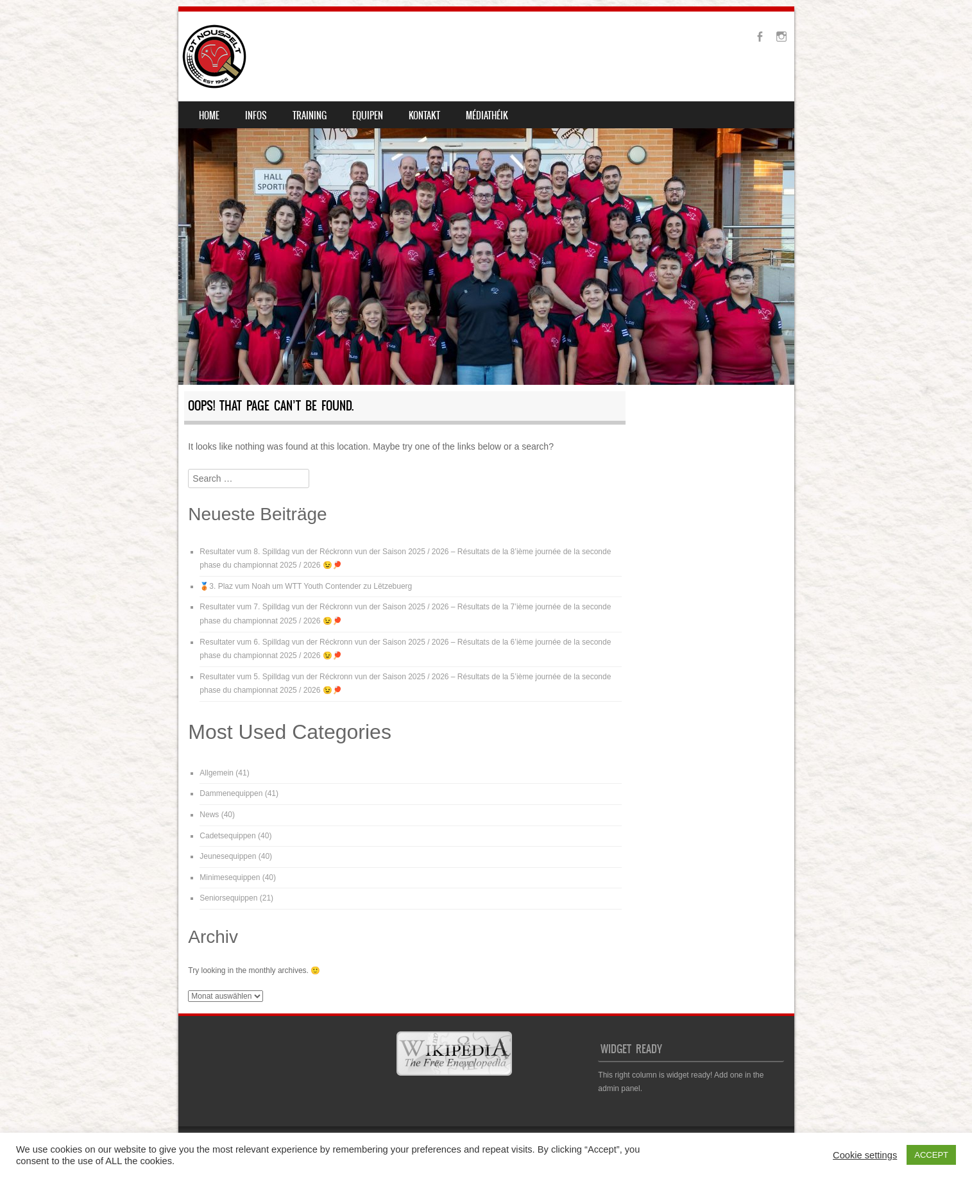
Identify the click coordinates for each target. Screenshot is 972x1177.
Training (310, 115)
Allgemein (217, 772)
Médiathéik (487, 115)
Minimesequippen (230, 877)
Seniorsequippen (228, 897)
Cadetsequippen (227, 835)
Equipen (367, 115)
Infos (256, 115)
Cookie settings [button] (865, 1155)
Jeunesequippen (228, 856)
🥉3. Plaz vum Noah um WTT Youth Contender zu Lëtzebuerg (306, 586)
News (209, 814)
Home (209, 115)
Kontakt (424, 115)
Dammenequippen (231, 793)
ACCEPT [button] (931, 1155)
